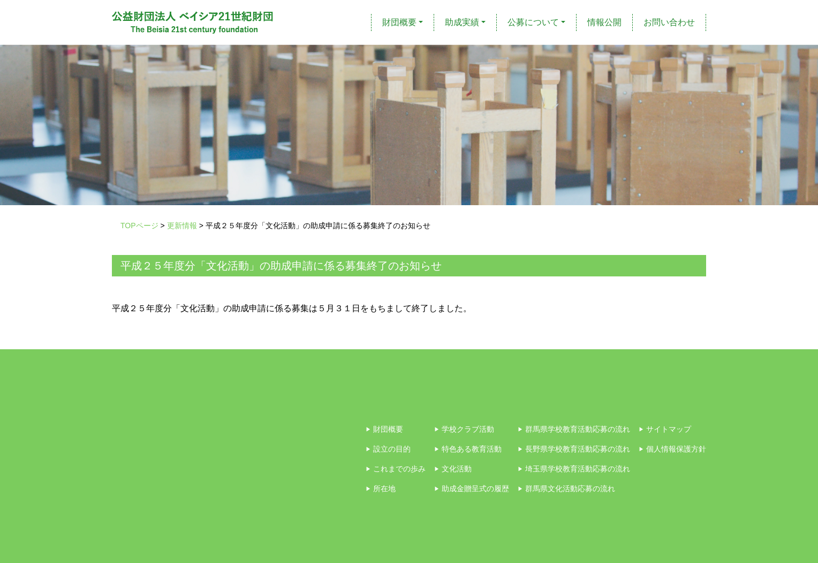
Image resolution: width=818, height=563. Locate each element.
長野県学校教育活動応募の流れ (574, 449)
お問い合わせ (669, 22)
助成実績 (462, 22)
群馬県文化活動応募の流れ (566, 488)
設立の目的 (388, 449)
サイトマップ (665, 429)
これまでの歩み (396, 468)
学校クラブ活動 (464, 429)
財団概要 (399, 22)
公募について (533, 22)
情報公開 (604, 22)
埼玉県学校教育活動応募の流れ (574, 468)
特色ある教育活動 (468, 449)
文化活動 (453, 468)
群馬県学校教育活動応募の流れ (574, 429)
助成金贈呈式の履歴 (471, 488)
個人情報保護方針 (672, 449)
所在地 (381, 488)
